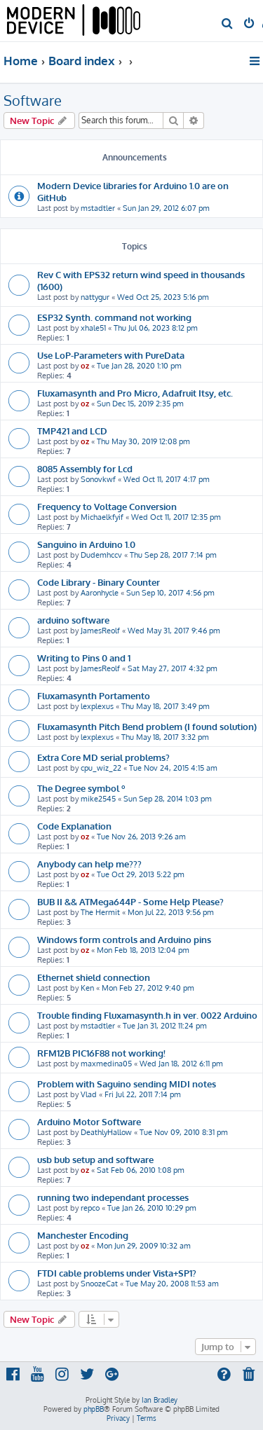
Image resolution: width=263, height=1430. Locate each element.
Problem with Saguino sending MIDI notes (126, 1083)
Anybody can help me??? (89, 863)
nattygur (95, 297)
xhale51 (93, 328)
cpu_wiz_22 (101, 768)
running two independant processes (113, 1197)
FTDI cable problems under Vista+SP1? (116, 1273)
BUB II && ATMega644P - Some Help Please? (130, 901)
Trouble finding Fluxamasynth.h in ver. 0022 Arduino (147, 1015)
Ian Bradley (159, 1400)
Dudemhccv (101, 555)
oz (85, 366)
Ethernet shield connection (93, 977)
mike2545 (98, 799)
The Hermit (100, 912)
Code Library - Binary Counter (98, 582)
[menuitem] (227, 24)
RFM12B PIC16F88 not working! (101, 1053)
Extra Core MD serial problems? (103, 757)
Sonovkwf (98, 479)
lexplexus (97, 706)
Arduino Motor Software (89, 1121)
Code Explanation (74, 826)
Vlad (89, 1094)
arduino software (73, 620)
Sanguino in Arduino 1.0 (86, 544)
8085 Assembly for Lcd (85, 468)
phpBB (93, 1409)
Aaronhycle (100, 593)
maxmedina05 (106, 1063)
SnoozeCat (99, 1283)
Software (33, 100)
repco (90, 1208)
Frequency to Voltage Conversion (107, 506)
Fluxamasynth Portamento (93, 695)
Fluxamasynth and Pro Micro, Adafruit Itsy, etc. (135, 393)
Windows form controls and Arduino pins (124, 939)
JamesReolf (100, 630)
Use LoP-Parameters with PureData (110, 355)
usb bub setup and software (95, 1159)
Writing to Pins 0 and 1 (83, 658)
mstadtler (98, 208)
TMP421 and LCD (72, 430)
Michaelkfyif (102, 517)
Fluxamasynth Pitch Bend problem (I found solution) (147, 726)
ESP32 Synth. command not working (114, 317)
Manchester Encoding (82, 1235)
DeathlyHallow (106, 1132)
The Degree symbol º (81, 788)
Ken (87, 988)
